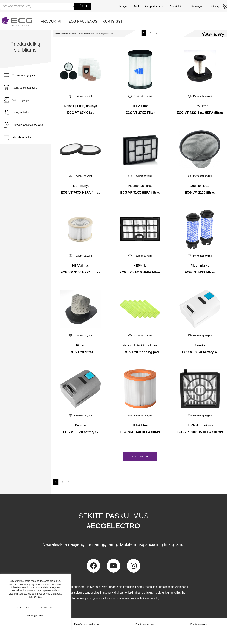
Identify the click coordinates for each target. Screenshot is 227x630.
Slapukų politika (34, 615)
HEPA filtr (140, 265)
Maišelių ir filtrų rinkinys (80, 106)
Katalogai (197, 6)
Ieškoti (82, 6)
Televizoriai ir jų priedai (25, 75)
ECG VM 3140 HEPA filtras (140, 432)
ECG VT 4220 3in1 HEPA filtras (200, 112)
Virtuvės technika (21, 137)
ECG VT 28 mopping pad (140, 352)
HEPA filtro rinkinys (199, 425)
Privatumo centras (198, 624)
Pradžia (58, 34)
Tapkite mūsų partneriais (148, 6)
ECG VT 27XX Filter (140, 112)
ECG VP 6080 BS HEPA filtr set (200, 432)
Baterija (199, 345)
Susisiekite (177, 6)
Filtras (80, 345)
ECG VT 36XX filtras (200, 272)
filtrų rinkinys (80, 186)
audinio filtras (199, 186)
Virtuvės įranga (20, 100)
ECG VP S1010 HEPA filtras (140, 272)
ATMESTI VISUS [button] (43, 607)
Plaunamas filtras (140, 186)
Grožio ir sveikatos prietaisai (27, 125)
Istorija (123, 6)
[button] (140, 456)
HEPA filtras (140, 106)
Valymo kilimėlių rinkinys (140, 345)
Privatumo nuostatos (145, 624)
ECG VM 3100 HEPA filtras (80, 272)
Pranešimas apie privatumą (87, 624)
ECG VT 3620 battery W (199, 352)
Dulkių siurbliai (84, 34)
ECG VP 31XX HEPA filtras (140, 192)
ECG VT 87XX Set (80, 112)
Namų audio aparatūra (24, 87)
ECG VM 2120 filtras (200, 192)
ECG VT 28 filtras (80, 352)
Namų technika (20, 112)
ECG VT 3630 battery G (80, 432)
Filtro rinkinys (199, 265)
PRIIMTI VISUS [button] (25, 607)
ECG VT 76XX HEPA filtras (80, 192)
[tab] (28, 75)
